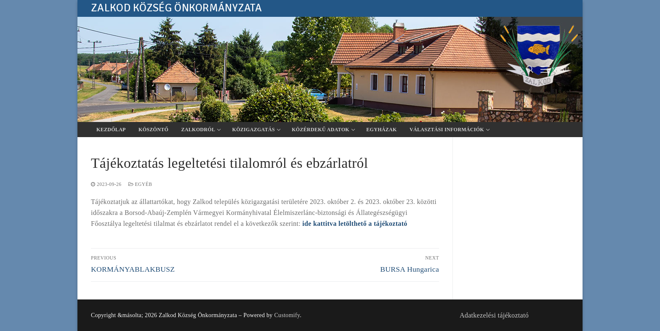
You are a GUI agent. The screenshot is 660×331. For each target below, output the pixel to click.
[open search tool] (530, 69)
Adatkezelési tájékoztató (494, 315)
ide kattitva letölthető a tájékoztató (354, 223)
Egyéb (140, 184)
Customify (287, 315)
